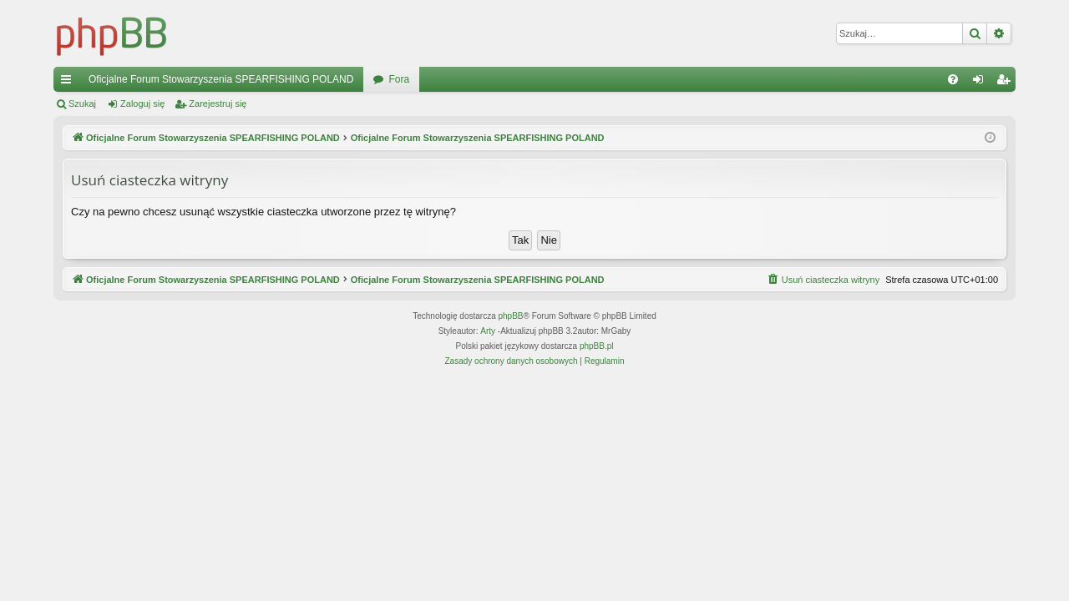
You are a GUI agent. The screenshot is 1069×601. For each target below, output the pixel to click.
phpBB (511, 316)
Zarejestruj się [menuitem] (1006, 82)
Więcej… (69, 82)
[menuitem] (952, 79)
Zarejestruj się (217, 103)
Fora (398, 79)
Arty (487, 331)
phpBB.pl (597, 346)
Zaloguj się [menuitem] (981, 82)
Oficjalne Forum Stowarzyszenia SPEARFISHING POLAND (221, 79)
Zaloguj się (142, 103)
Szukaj (82, 103)
